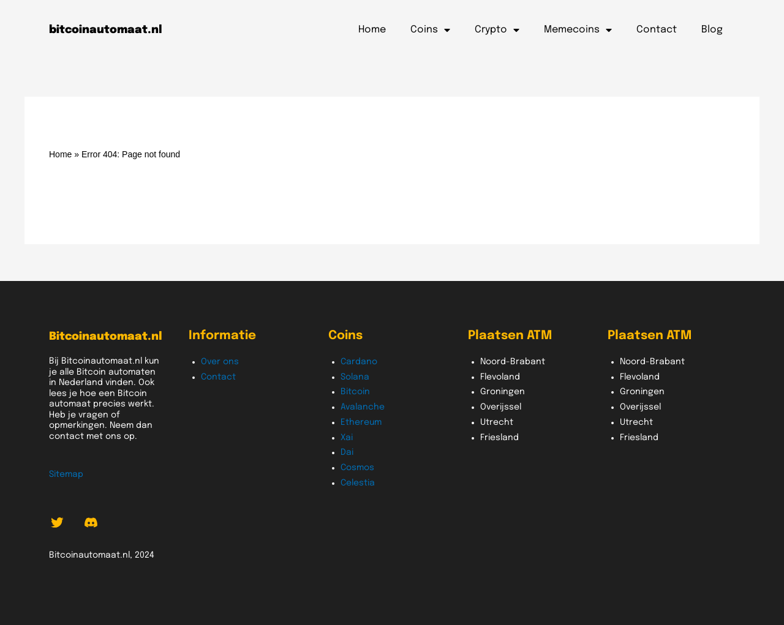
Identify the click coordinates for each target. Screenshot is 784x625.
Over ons (220, 361)
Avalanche (363, 407)
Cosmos (357, 467)
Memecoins (578, 30)
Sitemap (66, 474)
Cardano (359, 361)
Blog (712, 29)
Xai (347, 437)
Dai (347, 452)
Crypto (497, 30)
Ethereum (361, 422)
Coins (430, 30)
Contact (656, 29)
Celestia (358, 483)
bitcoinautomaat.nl (105, 30)
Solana (355, 377)
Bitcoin (355, 391)
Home (372, 29)
